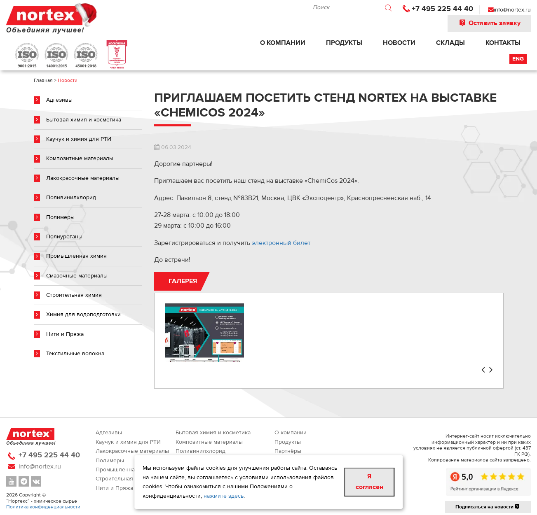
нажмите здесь (224, 496)
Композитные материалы (79, 158)
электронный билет (281, 243)
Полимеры (60, 217)
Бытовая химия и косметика (83, 120)
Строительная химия (74, 295)
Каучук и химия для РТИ (78, 139)
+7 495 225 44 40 (442, 9)
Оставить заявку (489, 23)
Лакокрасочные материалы (83, 178)
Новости (399, 43)
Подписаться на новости (488, 506)
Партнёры (287, 451)
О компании (282, 43)
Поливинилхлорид (71, 197)
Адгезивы (59, 100)
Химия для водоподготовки (83, 314)
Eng (518, 59)
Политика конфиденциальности (43, 506)
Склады (450, 43)
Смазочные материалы (77, 276)
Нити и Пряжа (65, 334)
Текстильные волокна (75, 353)
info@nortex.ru (512, 10)
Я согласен (369, 481)
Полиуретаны (64, 236)
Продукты (344, 43)
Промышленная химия (76, 256)
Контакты (503, 43)
